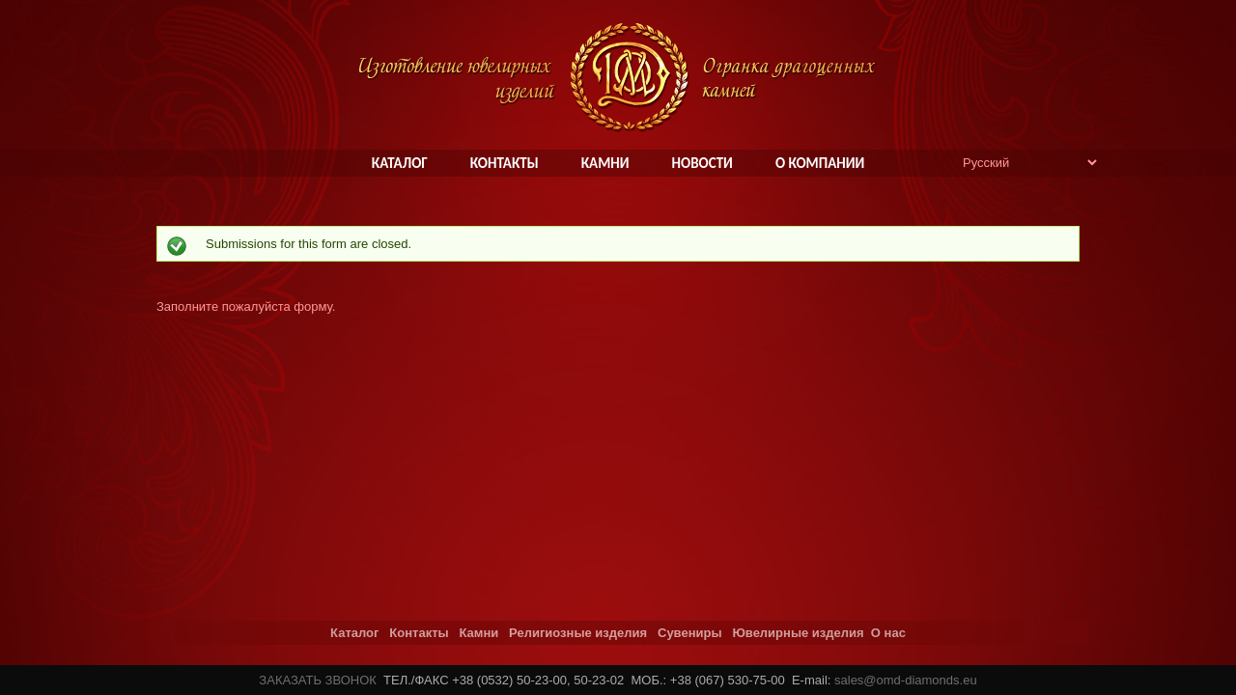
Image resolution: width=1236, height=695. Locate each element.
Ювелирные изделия (797, 633)
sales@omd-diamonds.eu (905, 680)
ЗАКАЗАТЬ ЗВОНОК (318, 680)
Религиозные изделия (578, 633)
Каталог (354, 633)
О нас (888, 633)
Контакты (418, 633)
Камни (478, 633)
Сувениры (690, 633)
